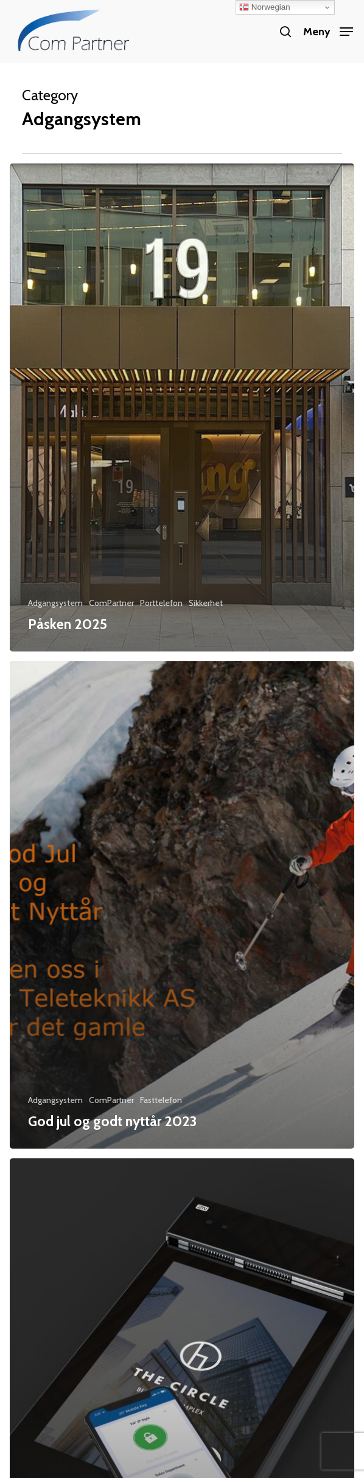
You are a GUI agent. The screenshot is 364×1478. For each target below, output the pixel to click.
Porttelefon (161, 602)
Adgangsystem (55, 602)
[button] (328, 30)
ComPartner (111, 602)
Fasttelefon (161, 1100)
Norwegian (264, 7)
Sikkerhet (206, 602)
